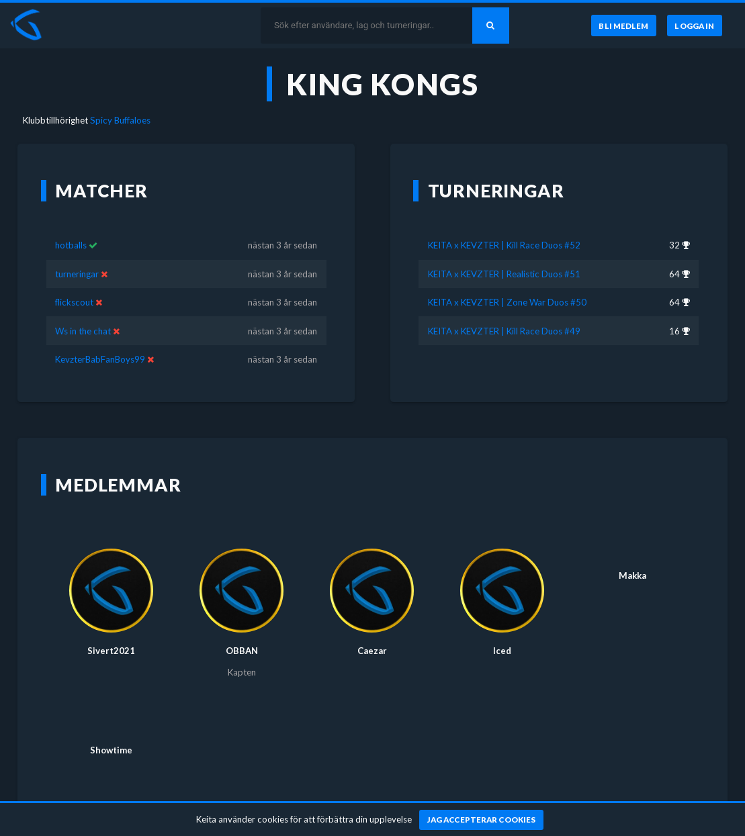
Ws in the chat (83, 331)
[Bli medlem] (622, 25)
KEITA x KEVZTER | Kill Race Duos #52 (504, 245)
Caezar (372, 650)
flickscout (74, 302)
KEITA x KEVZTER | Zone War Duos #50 (507, 302)
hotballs (71, 245)
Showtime (111, 750)
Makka (632, 575)
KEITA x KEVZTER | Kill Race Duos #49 (504, 331)
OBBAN (242, 650)
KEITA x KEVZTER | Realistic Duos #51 (504, 274)
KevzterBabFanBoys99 (100, 359)
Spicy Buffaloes (120, 120)
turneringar (77, 274)
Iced (502, 650)
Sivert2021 (111, 650)
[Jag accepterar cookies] (481, 820)
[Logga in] (694, 25)
